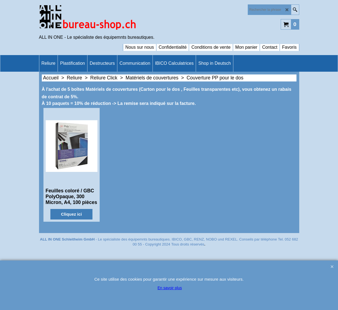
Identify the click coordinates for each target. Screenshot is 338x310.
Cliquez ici (71, 214)
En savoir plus (170, 288)
